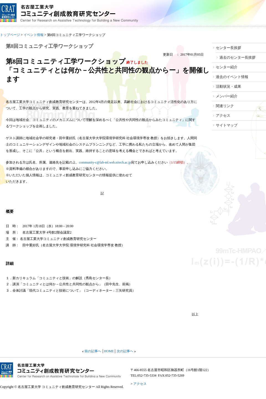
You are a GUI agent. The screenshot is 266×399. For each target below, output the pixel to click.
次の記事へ (125, 351)
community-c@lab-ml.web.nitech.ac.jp (105, 162)
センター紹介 (226, 67)
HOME (109, 351)
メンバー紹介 (226, 96)
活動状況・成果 (228, 86)
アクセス (223, 115)
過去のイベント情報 (232, 77)
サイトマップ (226, 125)
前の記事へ (93, 351)
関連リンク (225, 106)
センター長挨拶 (228, 48)
